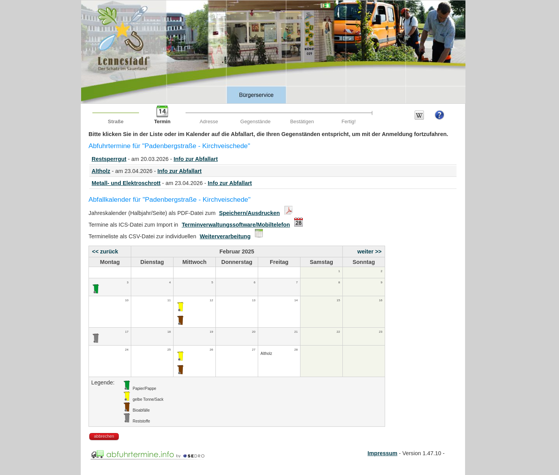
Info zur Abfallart (196, 159)
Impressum (383, 453)
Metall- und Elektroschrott (126, 183)
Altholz (101, 171)
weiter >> (370, 251)
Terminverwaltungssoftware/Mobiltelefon (236, 225)
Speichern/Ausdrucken (249, 213)
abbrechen (104, 436)
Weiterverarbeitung (225, 236)
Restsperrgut (109, 159)
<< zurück (105, 251)
